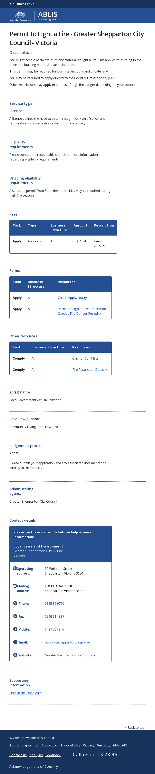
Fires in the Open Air (25, 693)
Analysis (36, 761)
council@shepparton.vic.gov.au (67, 642)
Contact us (18, 761)
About (14, 751)
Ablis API (120, 751)
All (52, 241)
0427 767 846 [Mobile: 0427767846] (54, 629)
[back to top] (77, 733)
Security (104, 751)
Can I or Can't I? (85, 358)
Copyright (30, 751)
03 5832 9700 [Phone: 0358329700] (54, 603)
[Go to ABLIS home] (33, 15)
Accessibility (70, 751)
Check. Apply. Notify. (74, 297)
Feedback (53, 761)
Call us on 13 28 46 (95, 760)
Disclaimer (49, 751)
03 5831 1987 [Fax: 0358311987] (54, 616)
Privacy (89, 751)
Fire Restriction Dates (89, 369)
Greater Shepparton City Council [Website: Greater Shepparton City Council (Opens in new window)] (70, 655)
